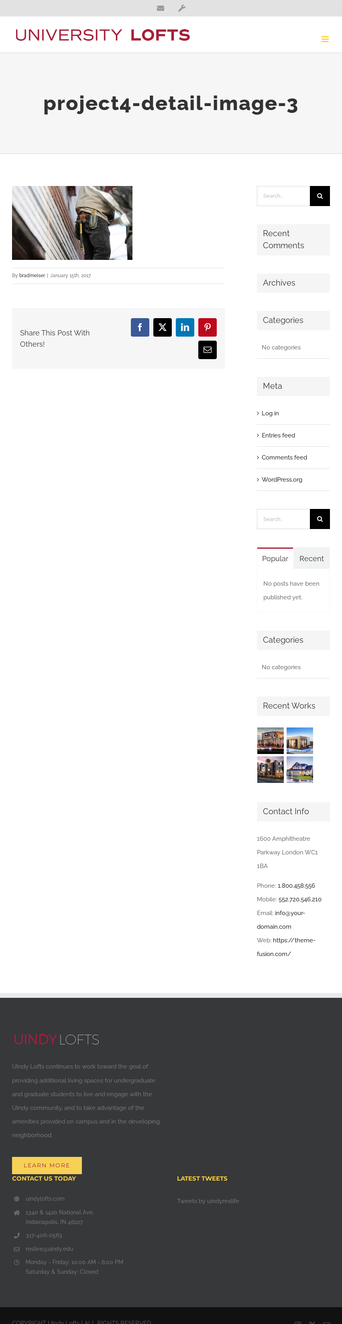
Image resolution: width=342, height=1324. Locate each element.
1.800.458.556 (296, 885)
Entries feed (278, 435)
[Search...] (283, 196)
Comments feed (284, 457)
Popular (275, 558)
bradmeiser (32, 275)
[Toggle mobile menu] (326, 39)
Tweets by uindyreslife (208, 1201)
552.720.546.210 (300, 899)
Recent (311, 558)
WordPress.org (282, 479)
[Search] (320, 196)
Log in (270, 413)
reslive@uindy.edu (49, 1249)
